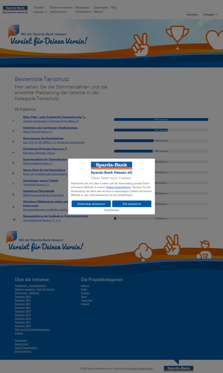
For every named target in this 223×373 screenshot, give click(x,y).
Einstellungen (111, 209)
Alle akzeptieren (132, 204)
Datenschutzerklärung (118, 187)
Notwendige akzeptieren (91, 204)
